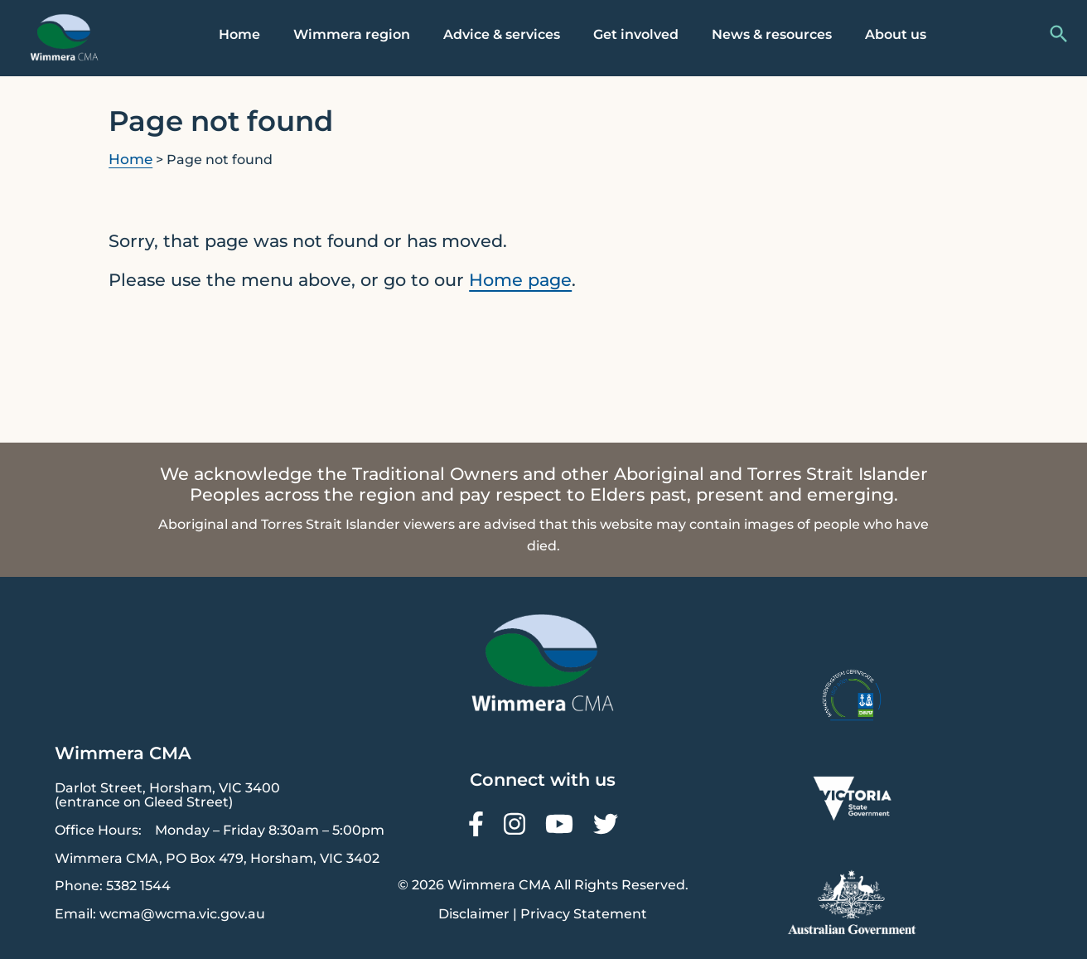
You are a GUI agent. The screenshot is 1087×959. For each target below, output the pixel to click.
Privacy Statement (583, 914)
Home (239, 34)
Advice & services (501, 34)
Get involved (636, 34)
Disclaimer (474, 914)
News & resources (772, 34)
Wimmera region (351, 34)
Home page (520, 279)
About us (895, 34)
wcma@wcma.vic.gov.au (182, 914)
